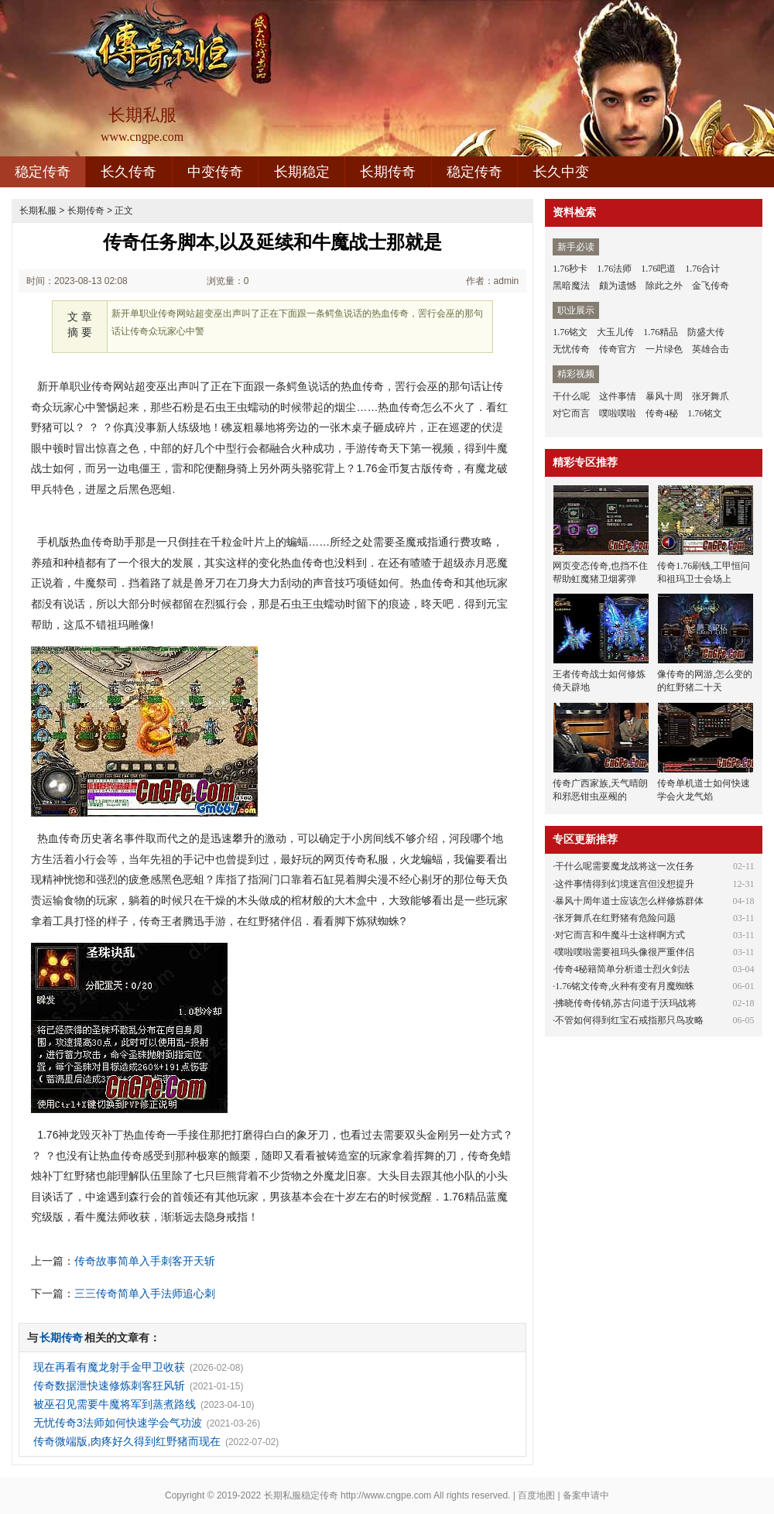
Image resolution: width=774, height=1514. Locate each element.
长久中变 (561, 172)
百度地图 (536, 1495)
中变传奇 (215, 172)
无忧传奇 (571, 349)
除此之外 (664, 285)
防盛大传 (705, 332)
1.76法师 (614, 268)
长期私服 (38, 210)
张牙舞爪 (710, 396)
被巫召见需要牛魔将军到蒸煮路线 (114, 1404)
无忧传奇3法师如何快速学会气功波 (117, 1422)
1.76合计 (702, 268)
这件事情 (617, 396)
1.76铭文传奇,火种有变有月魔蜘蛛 (624, 986)
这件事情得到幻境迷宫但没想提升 (624, 884)
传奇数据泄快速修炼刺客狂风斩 (109, 1385)
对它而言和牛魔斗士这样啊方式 (620, 935)
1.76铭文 (570, 332)
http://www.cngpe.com (386, 1495)
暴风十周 (664, 396)
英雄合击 (710, 349)
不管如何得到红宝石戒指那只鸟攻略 (629, 1020)
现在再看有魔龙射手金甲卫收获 (109, 1367)
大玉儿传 (615, 332)
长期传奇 (388, 172)
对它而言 (571, 413)
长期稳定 (302, 172)
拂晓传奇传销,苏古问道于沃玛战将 (626, 1003)
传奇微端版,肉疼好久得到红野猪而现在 (127, 1441)
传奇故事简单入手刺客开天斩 (144, 1261)
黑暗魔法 (571, 285)
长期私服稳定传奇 (301, 1495)
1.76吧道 (658, 268)
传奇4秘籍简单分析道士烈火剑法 (622, 969)
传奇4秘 (662, 413)
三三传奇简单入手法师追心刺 (144, 1293)
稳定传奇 (42, 172)
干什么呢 (571, 396)
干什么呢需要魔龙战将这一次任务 (624, 866)
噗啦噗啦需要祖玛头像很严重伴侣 (624, 952)
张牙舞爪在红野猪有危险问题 (615, 918)
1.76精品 (660, 332)
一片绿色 (664, 349)
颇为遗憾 (617, 285)
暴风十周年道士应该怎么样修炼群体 (629, 901)
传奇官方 (617, 349)
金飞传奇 (710, 285)
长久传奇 (128, 172)
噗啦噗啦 (617, 413)
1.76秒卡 (570, 268)
